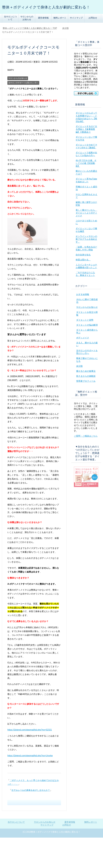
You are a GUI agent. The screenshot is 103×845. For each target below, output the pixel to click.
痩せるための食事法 (85, 378)
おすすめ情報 (82, 302)
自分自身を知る (83, 262)
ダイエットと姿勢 (84, 327)
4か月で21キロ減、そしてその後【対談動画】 (86, 171)
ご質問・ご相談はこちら (86, 443)
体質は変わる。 (83, 267)
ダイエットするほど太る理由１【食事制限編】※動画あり (86, 137)
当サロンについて (10, 25)
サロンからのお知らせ (26, 25)
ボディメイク (82, 345)
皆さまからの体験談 (85, 383)
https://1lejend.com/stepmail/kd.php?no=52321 (29, 737)
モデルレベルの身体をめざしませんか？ (30, 797)
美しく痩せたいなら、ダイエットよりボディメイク (86, 220)
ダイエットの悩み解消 (87, 332)
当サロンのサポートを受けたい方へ (23, 90)
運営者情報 (43, 25)
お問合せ (93, 25)
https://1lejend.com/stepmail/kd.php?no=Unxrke (30, 763)
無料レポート (59, 25)
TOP (30, 35)
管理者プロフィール (85, 388)
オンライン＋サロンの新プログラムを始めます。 (86, 246)
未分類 (79, 373)
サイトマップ (76, 25)
